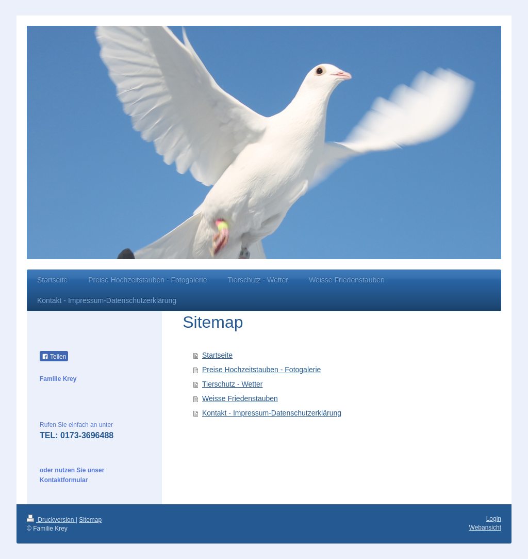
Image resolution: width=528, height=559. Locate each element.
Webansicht (485, 527)
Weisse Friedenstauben (240, 398)
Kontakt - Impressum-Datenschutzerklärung (271, 413)
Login (493, 518)
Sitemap (90, 519)
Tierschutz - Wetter (232, 384)
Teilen (54, 356)
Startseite (217, 355)
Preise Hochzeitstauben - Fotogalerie (261, 369)
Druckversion (51, 519)
